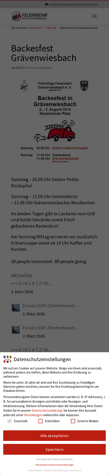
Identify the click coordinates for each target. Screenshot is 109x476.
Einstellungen (33, 415)
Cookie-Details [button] (35, 470)
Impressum (75, 470)
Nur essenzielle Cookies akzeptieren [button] (55, 459)
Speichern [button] (55, 449)
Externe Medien (85, 421)
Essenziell (17, 421)
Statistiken (49, 421)
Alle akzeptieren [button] (54, 435)
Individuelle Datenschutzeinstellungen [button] (54, 464)
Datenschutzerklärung (47, 410)
